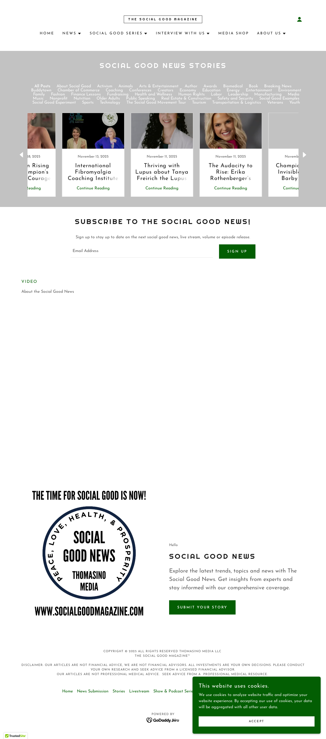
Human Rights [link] (191, 94)
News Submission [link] (92, 693)
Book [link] (253, 86)
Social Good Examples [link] (279, 98)
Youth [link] (294, 103)
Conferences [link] (140, 90)
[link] (163, 19)
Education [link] (211, 90)
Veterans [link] (275, 103)
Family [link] (39, 94)
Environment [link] (289, 90)
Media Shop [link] (233, 33)
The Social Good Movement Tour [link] (156, 103)
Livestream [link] (139, 693)
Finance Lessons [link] (86, 94)
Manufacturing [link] (268, 94)
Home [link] (47, 33)
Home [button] (67, 693)
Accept (269, 720)
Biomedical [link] (233, 86)
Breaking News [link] (278, 86)
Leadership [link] (238, 94)
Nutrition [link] (82, 98)
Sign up (237, 253)
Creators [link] (165, 90)
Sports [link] (88, 103)
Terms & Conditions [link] (217, 693)
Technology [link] (110, 103)
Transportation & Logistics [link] (236, 103)
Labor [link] (216, 94)
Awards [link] (210, 86)
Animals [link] (125, 86)
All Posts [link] (42, 86)
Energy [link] (233, 90)
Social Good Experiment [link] (54, 103)
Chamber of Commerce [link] (79, 90)
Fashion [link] (58, 94)
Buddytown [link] (41, 90)
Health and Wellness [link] (153, 94)
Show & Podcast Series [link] (174, 693)
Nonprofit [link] (58, 98)
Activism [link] (104, 86)
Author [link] (191, 86)
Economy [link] (188, 90)
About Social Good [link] (74, 86)
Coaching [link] (114, 90)
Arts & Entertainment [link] (159, 86)
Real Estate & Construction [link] (186, 98)
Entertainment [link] (259, 90)
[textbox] (142, 252)
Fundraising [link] (118, 94)
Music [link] (38, 98)
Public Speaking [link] (140, 98)
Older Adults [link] (108, 98)
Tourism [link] (199, 103)
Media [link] (293, 94)
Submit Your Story (202, 609)
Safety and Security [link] (235, 98)
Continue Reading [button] (59, 188)
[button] (299, 19)
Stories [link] (119, 693)
